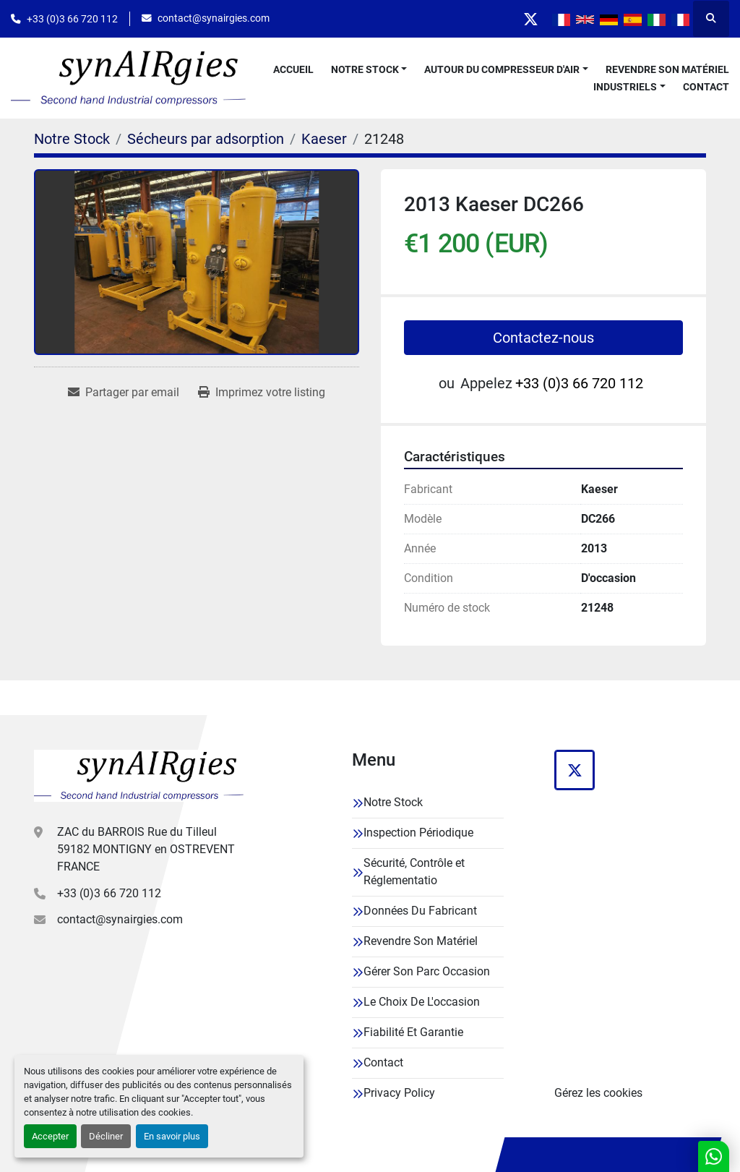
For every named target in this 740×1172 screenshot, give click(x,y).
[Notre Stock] (72, 138)
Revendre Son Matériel (667, 69)
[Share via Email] (124, 392)
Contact (706, 87)
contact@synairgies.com (214, 18)
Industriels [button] (625, 87)
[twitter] (530, 19)
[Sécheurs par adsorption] (205, 138)
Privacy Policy (399, 1093)
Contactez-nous (543, 337)
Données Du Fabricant (420, 911)
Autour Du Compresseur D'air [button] (502, 69)
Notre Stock (365, 69)
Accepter (50, 1136)
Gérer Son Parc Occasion (426, 971)
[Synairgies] (139, 775)
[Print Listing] (262, 392)
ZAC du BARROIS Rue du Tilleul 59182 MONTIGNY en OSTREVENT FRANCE (146, 849)
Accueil (293, 69)
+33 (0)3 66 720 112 (72, 19)
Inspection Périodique (418, 832)
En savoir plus (172, 1136)
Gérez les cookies (598, 1093)
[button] (369, 69)
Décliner (106, 1136)
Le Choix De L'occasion (421, 1002)
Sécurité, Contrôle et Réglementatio (414, 871)
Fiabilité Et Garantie (413, 1032)
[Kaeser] (324, 138)
